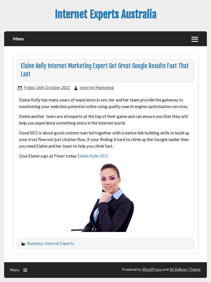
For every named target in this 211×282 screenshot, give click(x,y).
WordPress (152, 269)
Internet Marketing (97, 87)
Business (35, 243)
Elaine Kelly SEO (92, 155)
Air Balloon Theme (185, 269)
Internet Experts (59, 243)
